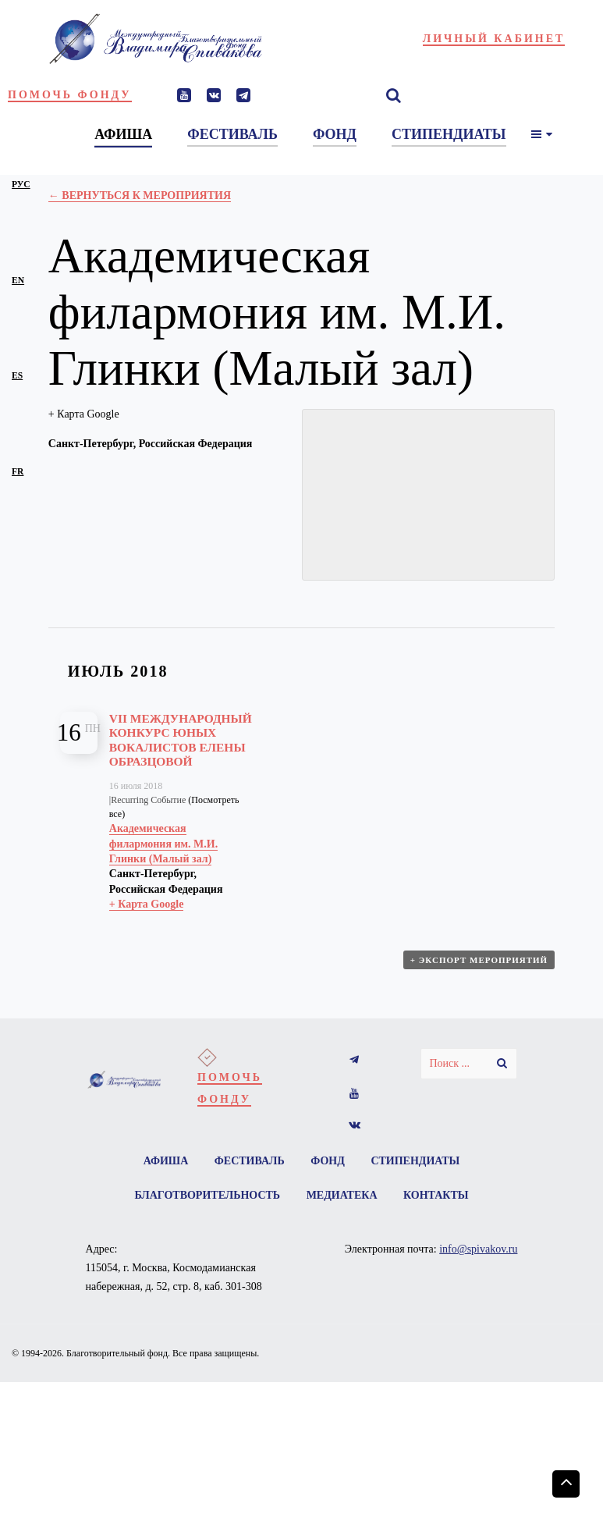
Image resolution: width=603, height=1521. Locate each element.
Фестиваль (250, 1161)
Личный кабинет (494, 38)
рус (21, 184)
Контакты (436, 1195)
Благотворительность (207, 1195)
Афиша (166, 1161)
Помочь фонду (70, 95)
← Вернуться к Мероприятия (139, 195)
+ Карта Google (83, 414)
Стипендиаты (415, 1161)
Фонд (327, 1161)
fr (17, 472)
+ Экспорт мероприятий (479, 960)
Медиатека (342, 1195)
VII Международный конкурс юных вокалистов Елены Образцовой (180, 740)
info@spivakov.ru (478, 1249)
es (17, 376)
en (18, 280)
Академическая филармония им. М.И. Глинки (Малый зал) (163, 844)
